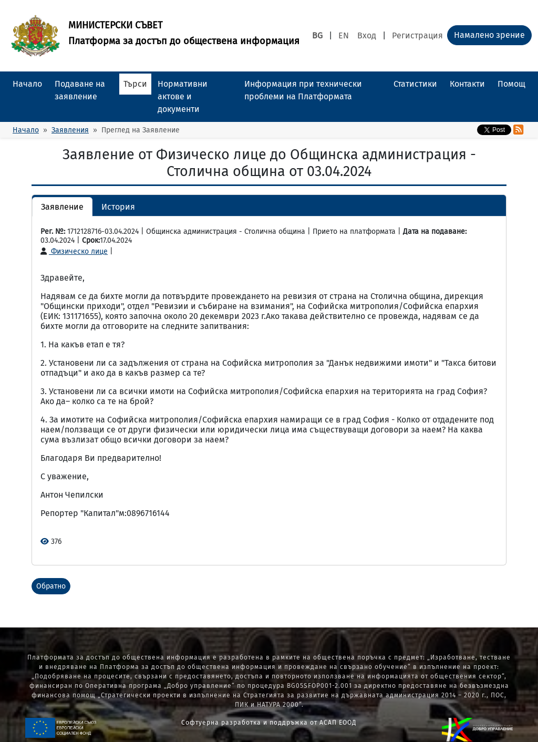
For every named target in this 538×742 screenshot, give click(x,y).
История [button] (118, 207)
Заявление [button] (62, 207)
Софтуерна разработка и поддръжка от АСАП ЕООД (268, 722)
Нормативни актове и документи (183, 96)
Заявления (70, 130)
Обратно (51, 586)
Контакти (467, 84)
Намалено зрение (489, 35)
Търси (135, 84)
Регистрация (417, 35)
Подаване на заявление (80, 90)
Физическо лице (74, 251)
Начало (27, 84)
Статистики (415, 84)
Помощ (511, 84)
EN (343, 35)
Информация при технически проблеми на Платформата (303, 90)
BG (317, 35)
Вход (366, 35)
